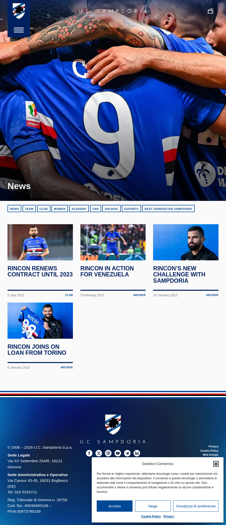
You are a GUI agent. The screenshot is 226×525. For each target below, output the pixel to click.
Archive (111, 208)
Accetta (114, 506)
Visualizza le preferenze (196, 506)
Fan (96, 208)
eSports (131, 208)
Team (29, 208)
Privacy (168, 516)
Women (59, 208)
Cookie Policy (151, 516)
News (14, 208)
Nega (152, 506)
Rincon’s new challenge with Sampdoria (179, 275)
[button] (215, 463)
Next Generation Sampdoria (168, 208)
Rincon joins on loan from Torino (37, 352)
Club (44, 208)
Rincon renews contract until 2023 (33, 275)
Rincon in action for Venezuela (107, 272)
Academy (79, 208)
